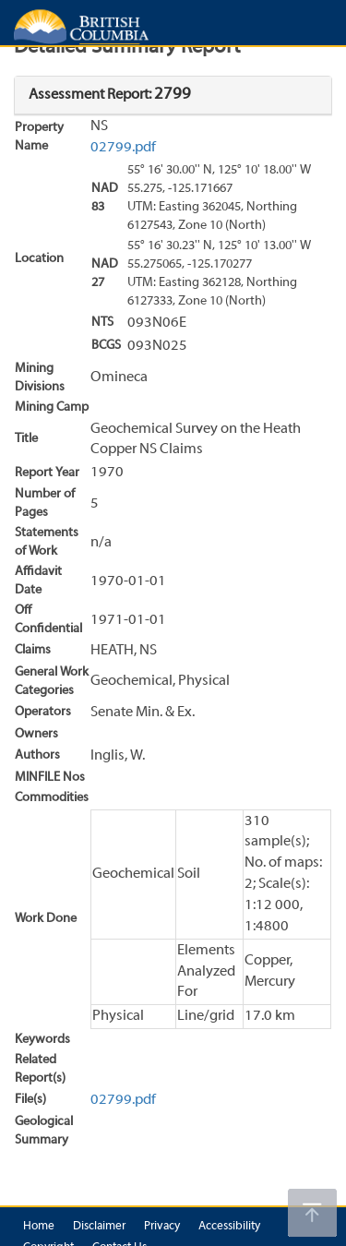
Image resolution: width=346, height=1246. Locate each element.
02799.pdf (123, 147)
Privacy (162, 1226)
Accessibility (229, 1226)
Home (38, 1226)
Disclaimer (99, 1226)
